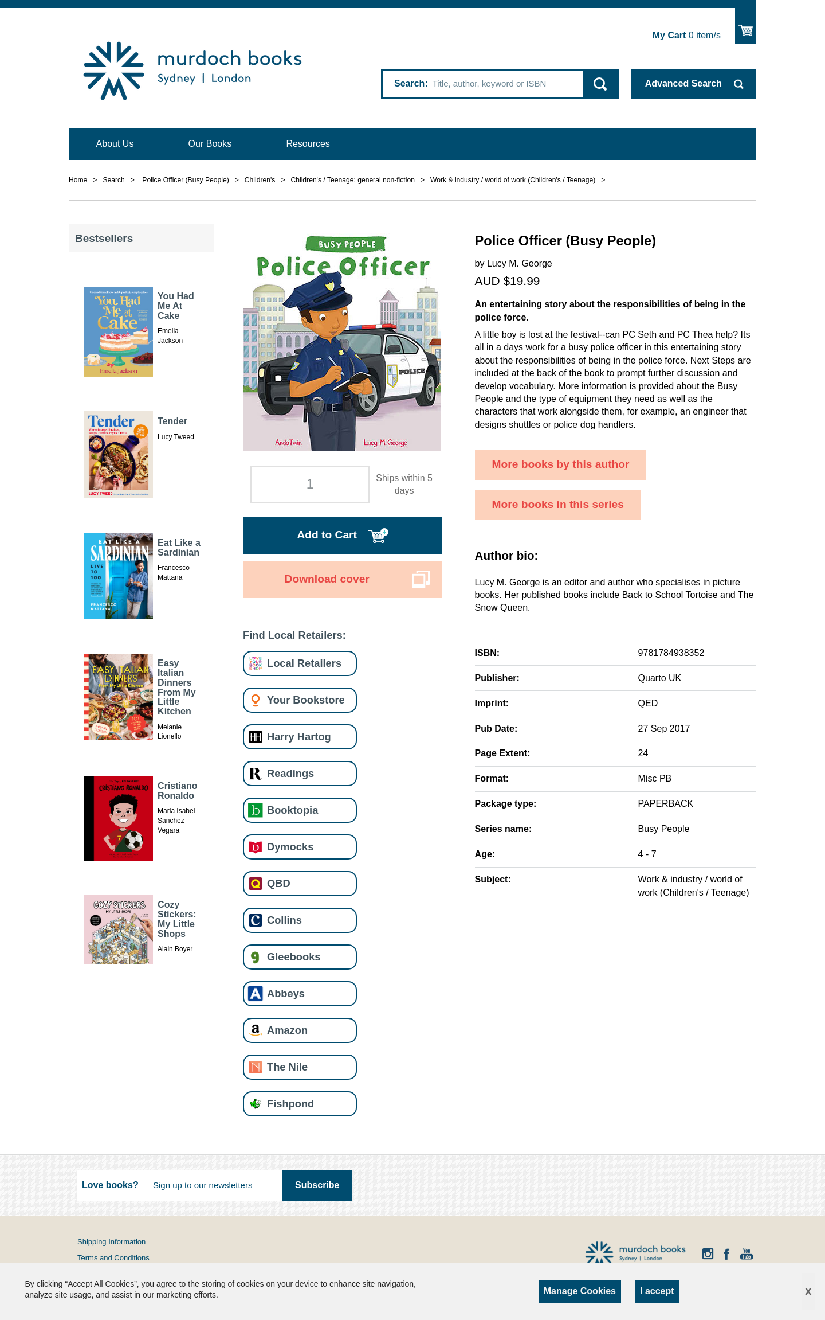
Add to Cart (326, 535)
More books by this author (561, 464)
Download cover (327, 579)
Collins (284, 920)
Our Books (210, 144)
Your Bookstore (306, 700)
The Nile (287, 1067)
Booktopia (292, 810)
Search (409, 83)
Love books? (110, 1185)
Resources (307, 144)
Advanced (683, 83)
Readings (290, 773)
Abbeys (286, 993)
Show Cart (745, 26)
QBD (278, 883)
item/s (687, 35)
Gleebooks (293, 957)
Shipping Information (111, 1241)
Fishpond (290, 1104)
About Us (115, 144)
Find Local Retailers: (294, 635)
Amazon (287, 1030)
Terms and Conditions (113, 1257)
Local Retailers (304, 663)
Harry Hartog (299, 737)
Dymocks (290, 847)
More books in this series (558, 504)
